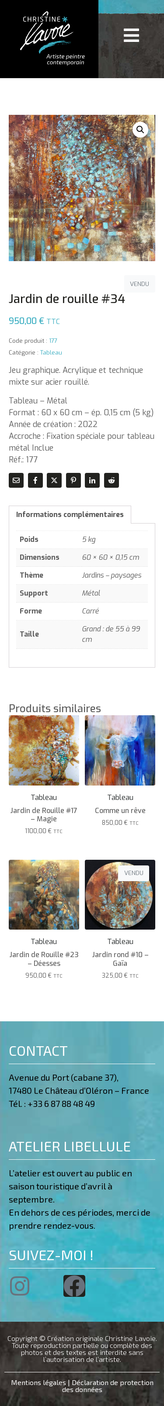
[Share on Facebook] (35, 480)
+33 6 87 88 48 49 (63, 1103)
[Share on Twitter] (54, 480)
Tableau (51, 352)
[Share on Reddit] (111, 480)
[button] (140, 130)
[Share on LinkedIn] (92, 480)
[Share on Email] (16, 480)
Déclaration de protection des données (108, 1385)
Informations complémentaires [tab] (70, 514)
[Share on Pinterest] (73, 480)
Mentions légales (38, 1382)
